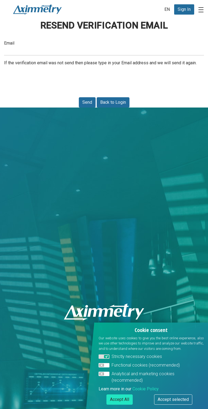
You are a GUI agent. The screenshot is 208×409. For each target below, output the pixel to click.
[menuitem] (184, 9)
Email (9, 43)
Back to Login (113, 102)
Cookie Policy (145, 388)
